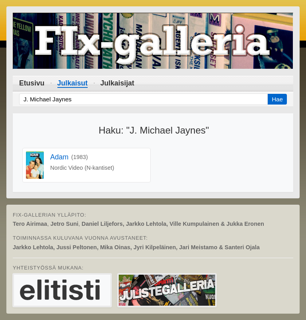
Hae (277, 99)
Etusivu (32, 83)
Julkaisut (72, 83)
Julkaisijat (117, 83)
